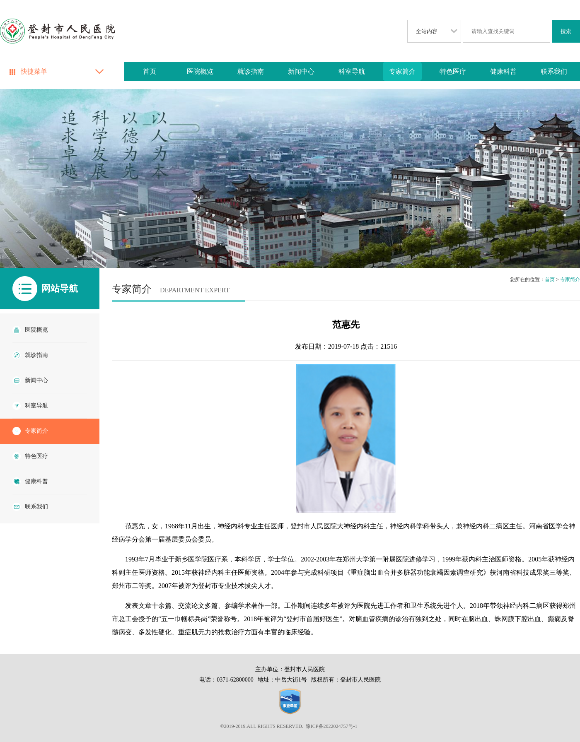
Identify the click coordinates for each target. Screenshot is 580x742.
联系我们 (554, 71)
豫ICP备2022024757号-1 (332, 726)
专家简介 (402, 71)
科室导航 (351, 71)
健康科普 (503, 71)
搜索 (566, 31)
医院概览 (200, 71)
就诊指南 (250, 71)
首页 (149, 71)
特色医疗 (453, 71)
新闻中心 (301, 71)
